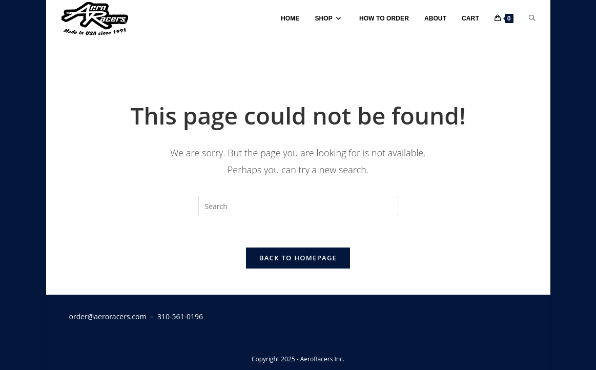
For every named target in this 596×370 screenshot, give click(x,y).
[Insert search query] (298, 206)
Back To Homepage (298, 257)
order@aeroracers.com (108, 316)
